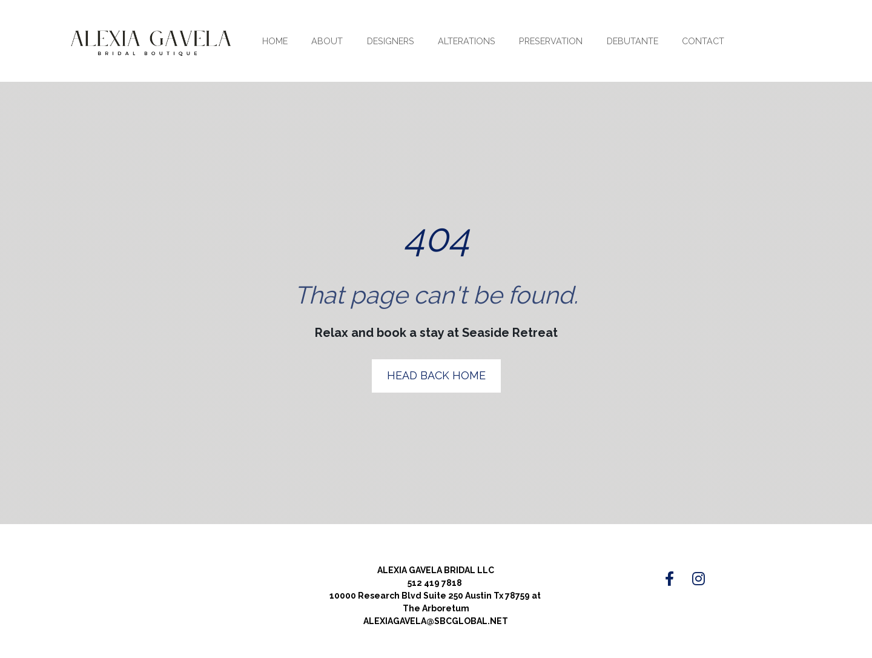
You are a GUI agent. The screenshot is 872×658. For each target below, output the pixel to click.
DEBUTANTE (632, 41)
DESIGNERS (390, 41)
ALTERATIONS (466, 41)
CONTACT (703, 41)
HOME (275, 41)
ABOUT (327, 41)
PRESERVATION (551, 41)
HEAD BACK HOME (436, 360)
